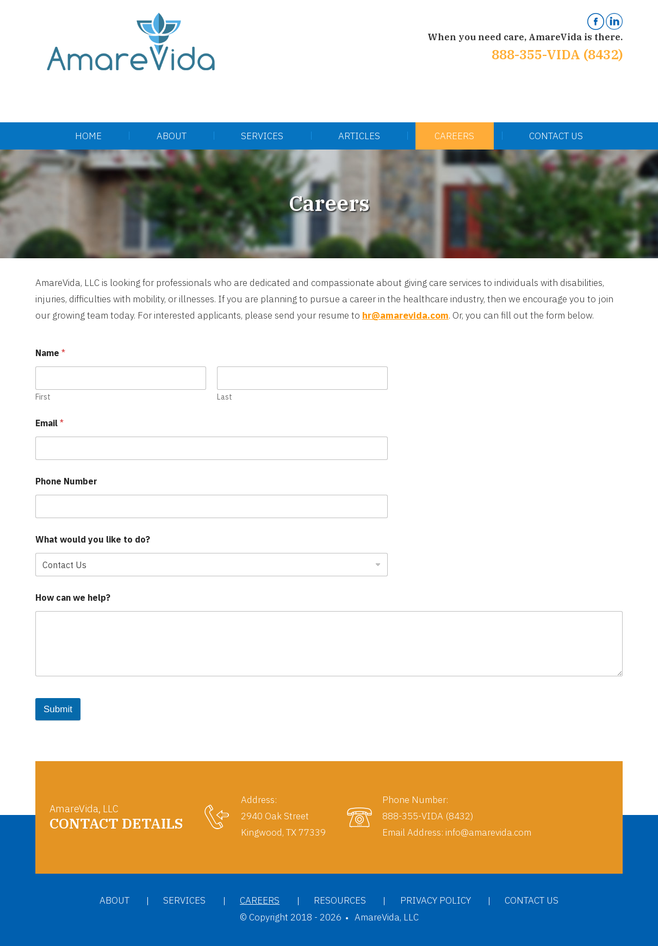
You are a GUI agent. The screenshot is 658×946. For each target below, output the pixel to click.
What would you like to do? (92, 539)
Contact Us (556, 136)
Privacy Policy (435, 900)
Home (88, 136)
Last (224, 397)
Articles (359, 136)
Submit (58, 709)
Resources (340, 900)
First (43, 397)
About (172, 136)
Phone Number (66, 481)
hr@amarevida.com (405, 315)
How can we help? (72, 598)
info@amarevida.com (488, 832)
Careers (454, 136)
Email (49, 423)
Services (262, 136)
